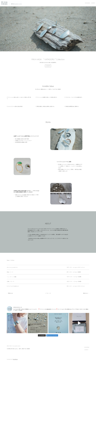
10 (50, 293)
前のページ (10, 293)
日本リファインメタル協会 (20, 194)
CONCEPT (48, 65)
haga (75, 267)
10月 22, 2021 (69, 281)
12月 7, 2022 (69, 267)
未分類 (79, 272)
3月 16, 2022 (69, 272)
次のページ (86, 293)
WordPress (15, 360)
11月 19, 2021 (69, 276)
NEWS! (79, 267)
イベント (83, 267)
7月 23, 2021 (69, 286)
